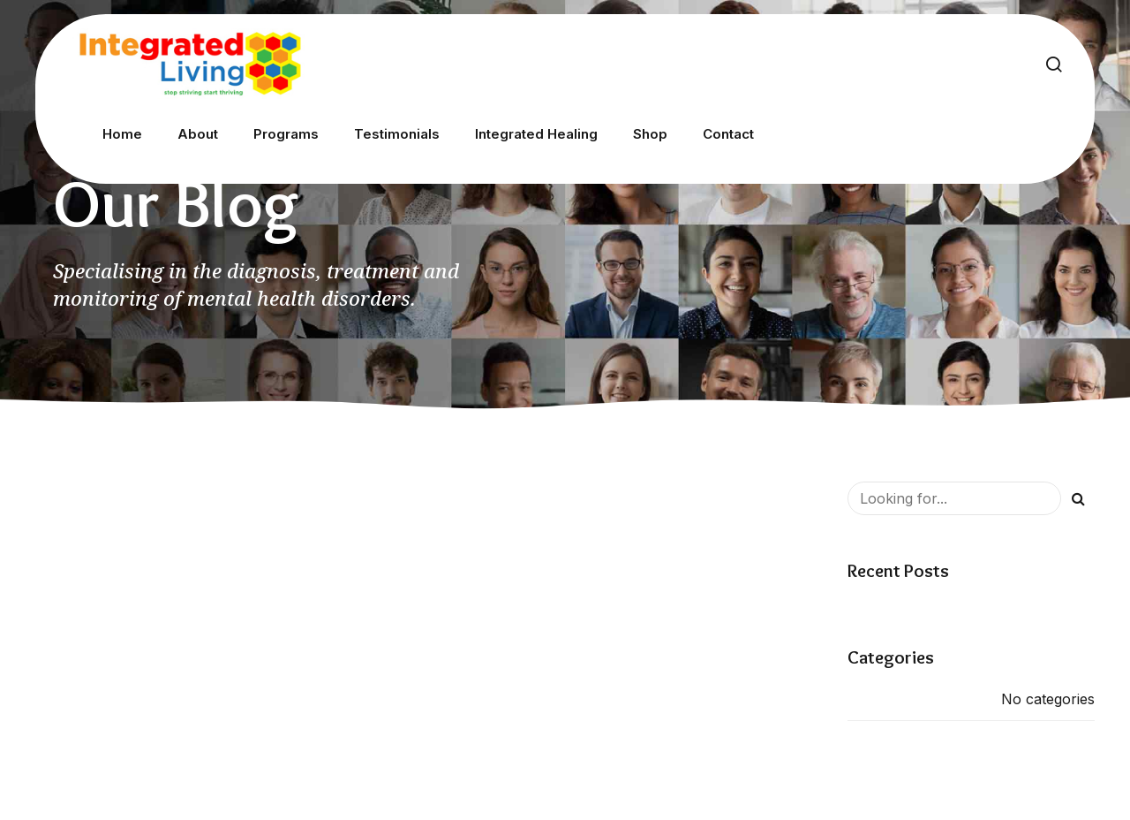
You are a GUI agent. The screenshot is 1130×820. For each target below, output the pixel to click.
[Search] (1078, 498)
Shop (650, 133)
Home (122, 133)
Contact (728, 133)
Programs (286, 133)
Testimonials (397, 133)
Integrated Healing (536, 133)
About (197, 133)
